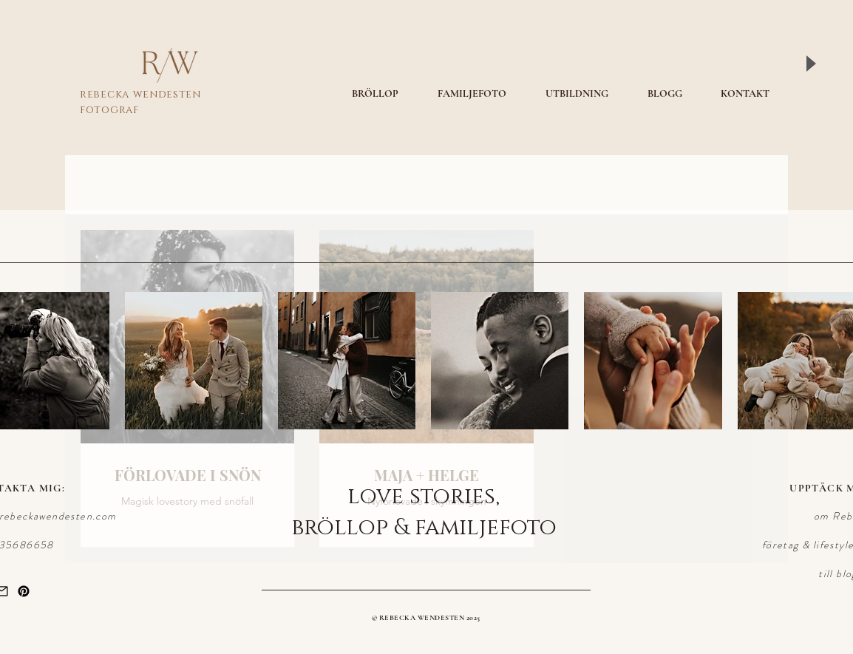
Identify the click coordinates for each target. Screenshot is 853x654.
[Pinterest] (23, 591)
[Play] (810, 63)
